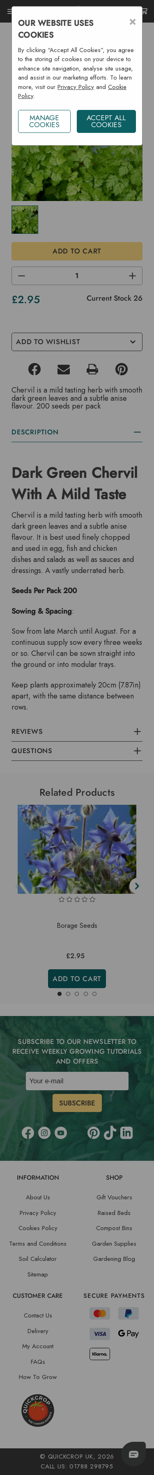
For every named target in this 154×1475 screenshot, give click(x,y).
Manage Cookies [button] (44, 121)
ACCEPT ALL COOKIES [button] (106, 121)
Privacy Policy (75, 86)
